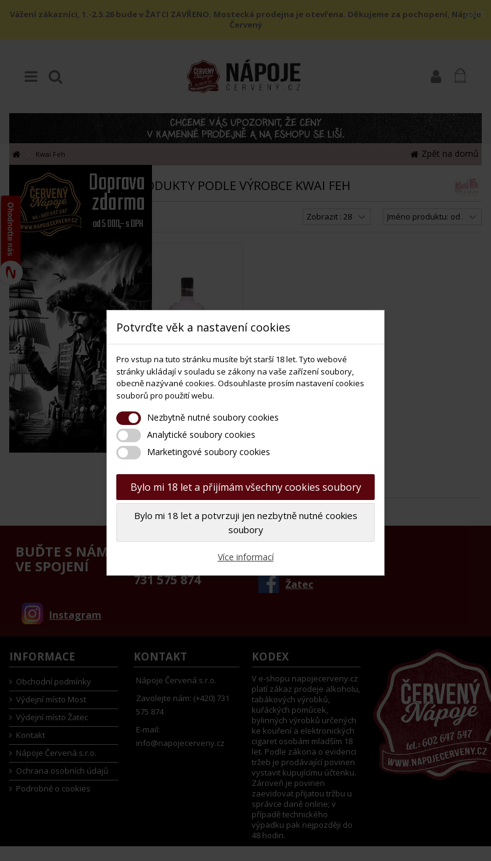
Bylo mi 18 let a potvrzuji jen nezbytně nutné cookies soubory (245, 522)
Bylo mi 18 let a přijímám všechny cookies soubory (245, 487)
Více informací (246, 557)
